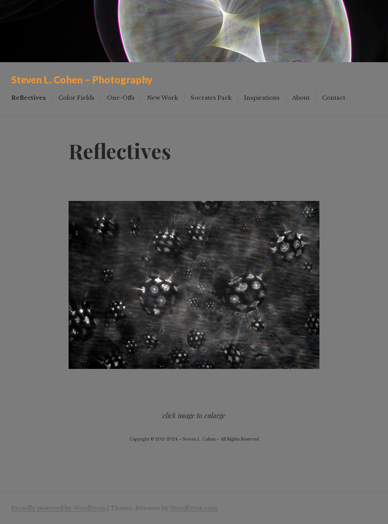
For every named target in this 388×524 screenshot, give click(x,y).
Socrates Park (211, 97)
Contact (333, 97)
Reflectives (28, 97)
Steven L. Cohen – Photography (81, 80)
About (301, 97)
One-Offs (121, 97)
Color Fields (76, 97)
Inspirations (262, 97)
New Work (162, 97)
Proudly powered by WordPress (58, 507)
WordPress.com (193, 507)
